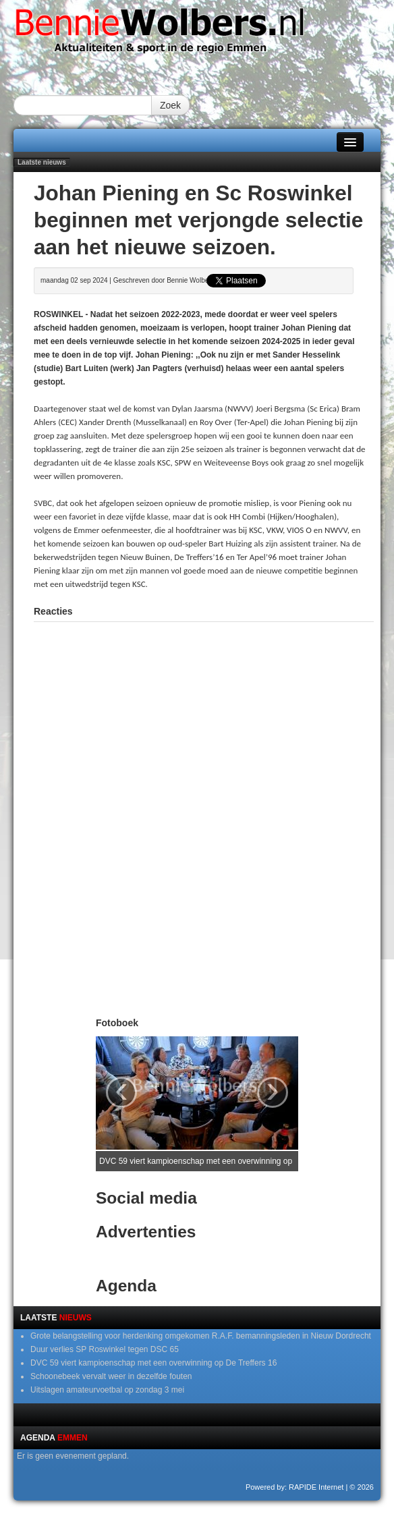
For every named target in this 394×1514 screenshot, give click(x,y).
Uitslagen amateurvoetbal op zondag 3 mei (107, 1390)
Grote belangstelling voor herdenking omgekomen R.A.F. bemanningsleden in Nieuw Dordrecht (200, 1336)
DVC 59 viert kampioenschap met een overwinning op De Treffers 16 (153, 1363)
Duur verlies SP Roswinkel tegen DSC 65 (104, 1349)
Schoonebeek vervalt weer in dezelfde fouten (111, 1376)
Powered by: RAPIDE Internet (295, 1487)
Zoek (170, 105)
